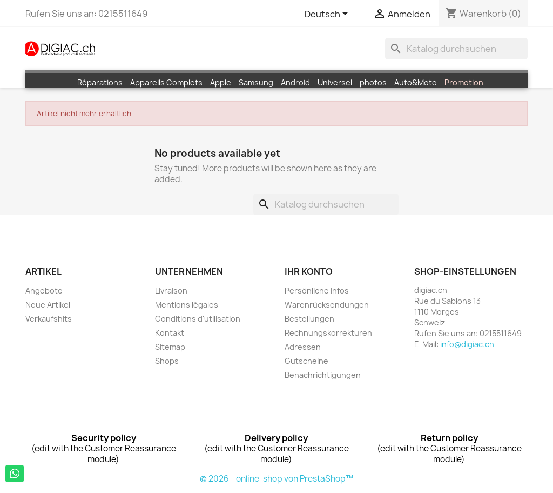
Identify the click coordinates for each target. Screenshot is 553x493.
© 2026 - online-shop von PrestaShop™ (276, 478)
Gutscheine (306, 361)
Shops (167, 361)
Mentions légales (186, 304)
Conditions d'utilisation (197, 319)
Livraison (171, 290)
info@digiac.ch (467, 344)
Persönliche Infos (317, 290)
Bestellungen (309, 319)
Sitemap (170, 347)
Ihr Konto (309, 271)
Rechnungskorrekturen (328, 333)
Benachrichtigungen (323, 375)
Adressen (303, 347)
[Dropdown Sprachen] (328, 14)
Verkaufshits (48, 319)
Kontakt (169, 333)
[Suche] (456, 48)
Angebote (44, 290)
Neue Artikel (47, 304)
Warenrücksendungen (327, 304)
